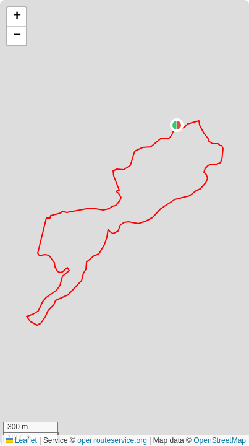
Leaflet (21, 440)
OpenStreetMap (219, 440)
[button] (176, 125)
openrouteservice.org (112, 440)
